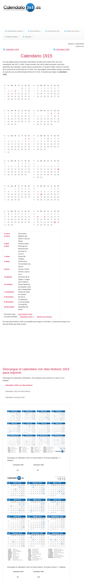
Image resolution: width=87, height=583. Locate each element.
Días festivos (34, 31)
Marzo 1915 (17, 107)
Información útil (52, 31)
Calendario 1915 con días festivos (18, 385)
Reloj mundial (12, 37)
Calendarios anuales (14, 31)
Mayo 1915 (17, 132)
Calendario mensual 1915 (14, 397)
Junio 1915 (47, 132)
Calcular (27, 37)
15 (58, 169)
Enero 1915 (17, 82)
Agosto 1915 (47, 157)
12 (41, 194)
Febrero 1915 (47, 82)
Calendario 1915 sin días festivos (16, 391)
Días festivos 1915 (25, 314)
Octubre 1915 (47, 182)
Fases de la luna (72, 31)
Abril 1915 (47, 107)
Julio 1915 (18, 157)
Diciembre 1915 (47, 208)
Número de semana (44, 317)
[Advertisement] (44, 21)
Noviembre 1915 (17, 208)
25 (55, 222)
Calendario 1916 (62, 49)
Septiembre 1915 (17, 182)
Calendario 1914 (12, 49)
